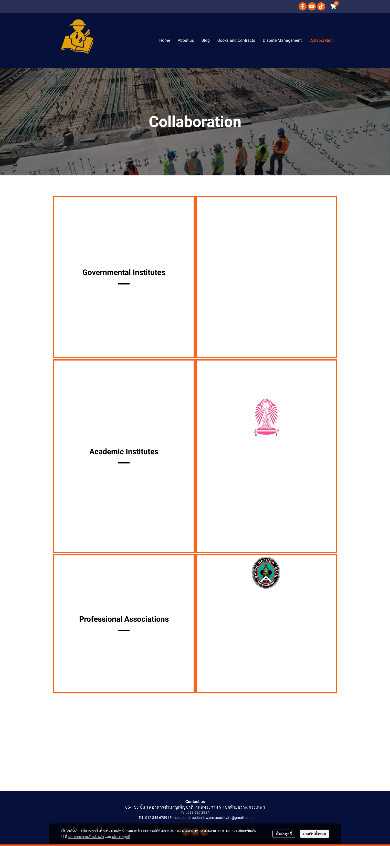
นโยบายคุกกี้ (121, 836)
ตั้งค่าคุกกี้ (284, 833)
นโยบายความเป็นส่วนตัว (86, 836)
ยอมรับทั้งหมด (314, 833)
